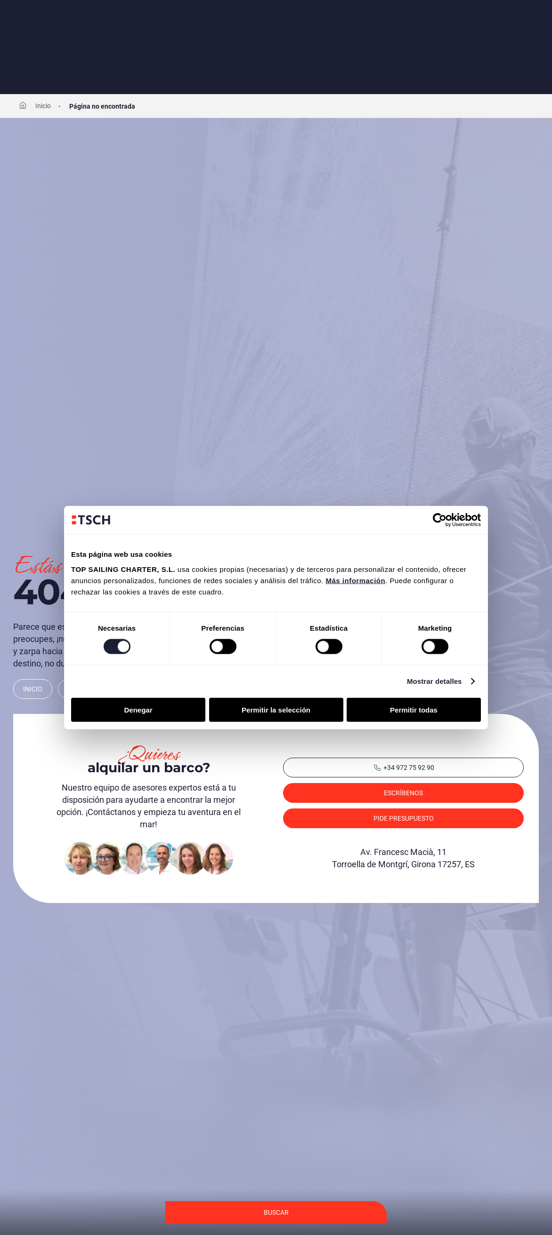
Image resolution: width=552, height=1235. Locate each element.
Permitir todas (414, 709)
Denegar (138, 709)
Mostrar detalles (434, 681)
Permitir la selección (276, 709)
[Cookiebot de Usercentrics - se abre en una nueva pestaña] (439, 520)
